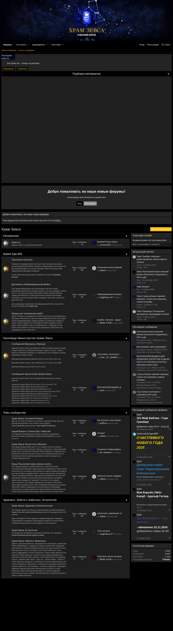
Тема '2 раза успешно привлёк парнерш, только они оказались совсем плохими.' (152, 299)
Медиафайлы (38, 44)
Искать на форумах (26, 50)
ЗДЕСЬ (58, 220)
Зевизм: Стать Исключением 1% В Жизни (84, 172)
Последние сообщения (158, 327)
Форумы (7, 44)
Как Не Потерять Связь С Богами (26, 127)
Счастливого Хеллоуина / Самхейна (108, 153)
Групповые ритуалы (158, 343)
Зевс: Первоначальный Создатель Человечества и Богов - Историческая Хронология (25, 172)
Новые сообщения (8, 50)
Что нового (21, 44)
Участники (56, 44)
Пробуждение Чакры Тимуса (147, 99)
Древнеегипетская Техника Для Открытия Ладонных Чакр (36, 155)
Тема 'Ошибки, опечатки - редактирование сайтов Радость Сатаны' (152, 259)
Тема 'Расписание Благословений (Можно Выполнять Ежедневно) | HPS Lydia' (152, 274)
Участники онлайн (155, 235)
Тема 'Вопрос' (143, 286)
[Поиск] (166, 44)
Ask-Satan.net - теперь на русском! (23, 63)
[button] (28, 44)
